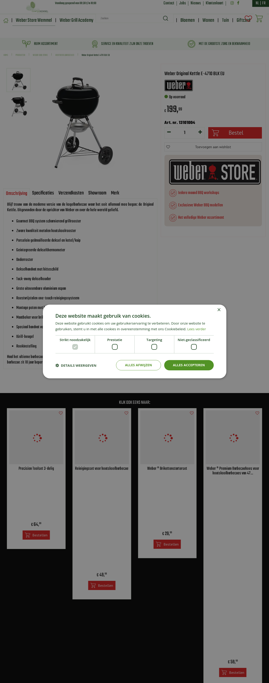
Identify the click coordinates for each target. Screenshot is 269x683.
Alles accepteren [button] (189, 365)
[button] (76, 365)
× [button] (219, 310)
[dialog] (134, 341)
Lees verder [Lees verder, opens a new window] (196, 329)
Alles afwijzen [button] (138, 365)
